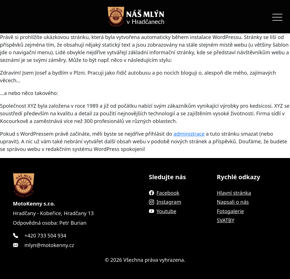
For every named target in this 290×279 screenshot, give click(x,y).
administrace (189, 133)
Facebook (164, 192)
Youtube (162, 211)
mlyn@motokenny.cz (49, 245)
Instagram (165, 201)
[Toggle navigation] (277, 16)
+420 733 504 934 (45, 235)
